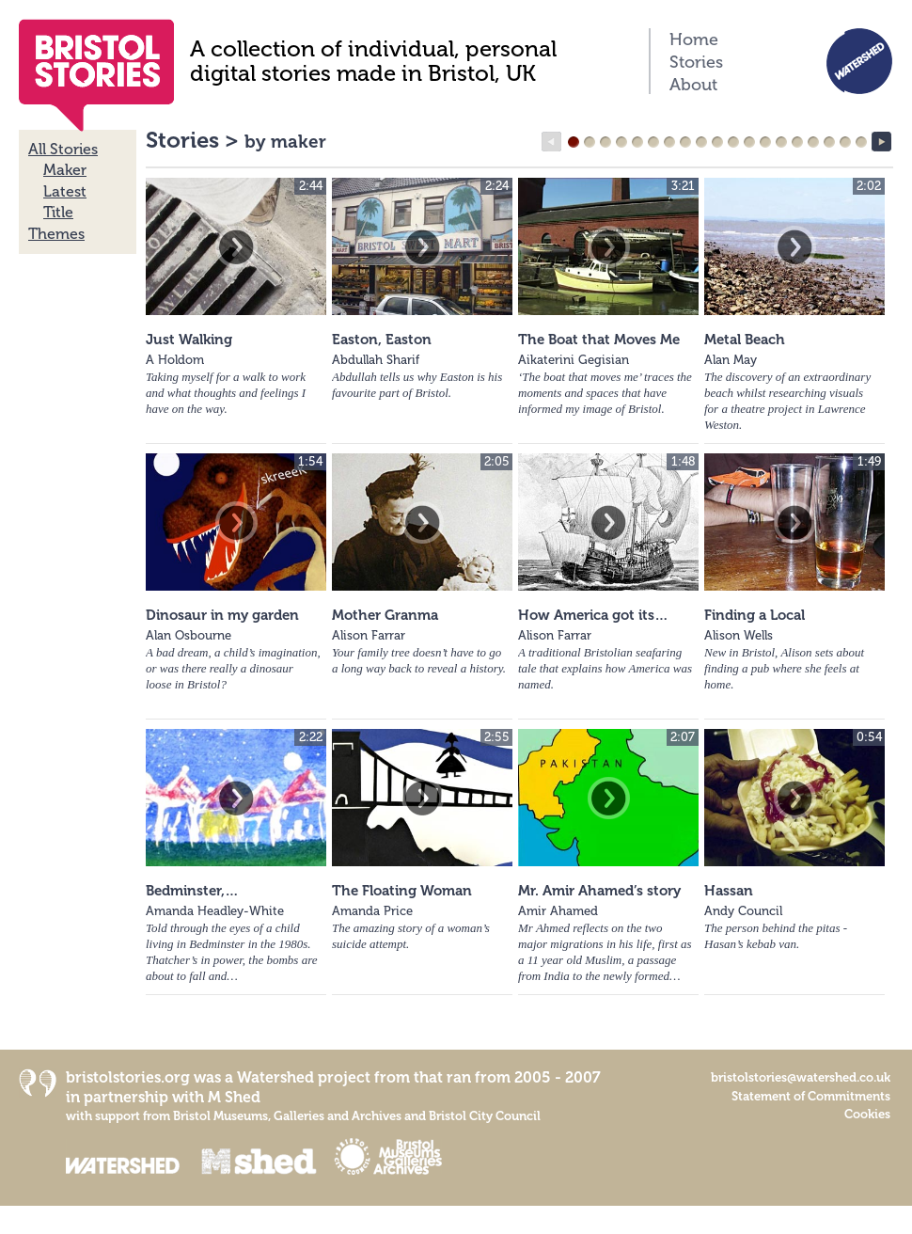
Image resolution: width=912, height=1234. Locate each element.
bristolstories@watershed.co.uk (800, 1077)
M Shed (234, 1097)
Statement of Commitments (810, 1096)
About (693, 84)
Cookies (867, 1114)
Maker (64, 170)
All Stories (63, 149)
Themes (56, 234)
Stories (696, 62)
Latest (64, 191)
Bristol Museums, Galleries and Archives (287, 1116)
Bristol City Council (485, 1116)
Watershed (275, 1077)
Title (58, 212)
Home (693, 39)
